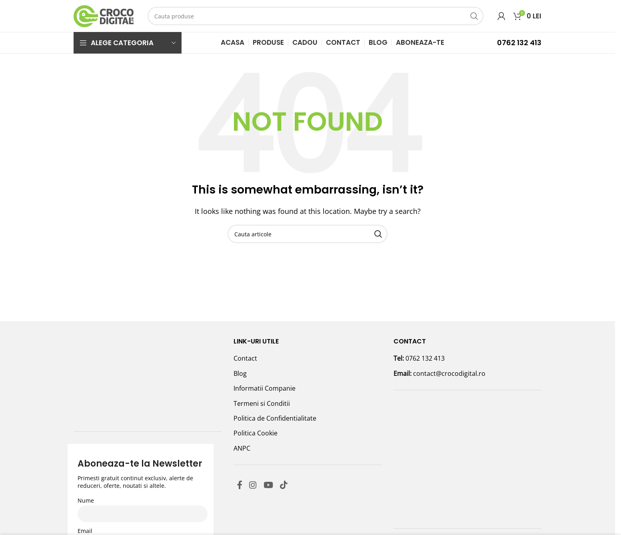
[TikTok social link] (291, 486)
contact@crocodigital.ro (449, 373)
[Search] (315, 16)
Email (85, 457)
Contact (245, 358)
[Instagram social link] (256, 486)
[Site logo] (104, 15)
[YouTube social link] (273, 486)
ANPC (242, 448)
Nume (86, 427)
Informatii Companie (265, 388)
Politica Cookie (256, 433)
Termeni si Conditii (262, 403)
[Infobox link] (497, 42)
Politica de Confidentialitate (275, 418)
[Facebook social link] (241, 486)
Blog (240, 373)
